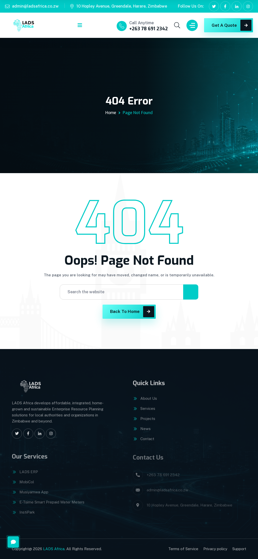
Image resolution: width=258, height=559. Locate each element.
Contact (147, 442)
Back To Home (132, 311)
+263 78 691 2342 (148, 29)
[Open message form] (13, 542)
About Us (148, 402)
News (145, 432)
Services (147, 412)
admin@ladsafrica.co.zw (35, 6)
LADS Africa (53, 549)
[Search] (190, 292)
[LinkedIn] (237, 6)
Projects (147, 422)
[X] (214, 6)
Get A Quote (231, 25)
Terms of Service (183, 549)
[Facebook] (225, 6)
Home (110, 113)
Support (239, 549)
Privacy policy (215, 549)
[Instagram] (248, 6)
